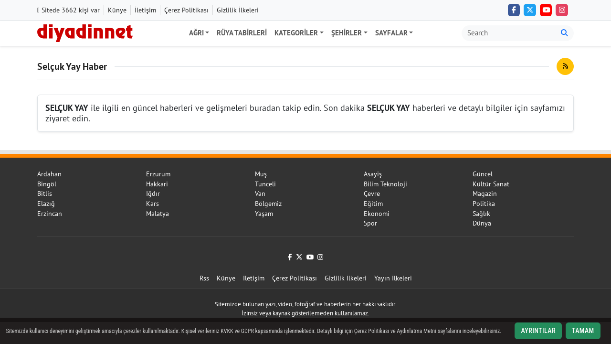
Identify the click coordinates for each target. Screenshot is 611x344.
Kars (152, 203)
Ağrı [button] (196, 32)
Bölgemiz (268, 203)
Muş (261, 174)
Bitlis (44, 193)
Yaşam (264, 213)
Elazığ (46, 203)
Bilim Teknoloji (385, 184)
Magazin (485, 193)
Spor (370, 223)
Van (260, 193)
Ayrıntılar (538, 330)
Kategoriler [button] (296, 32)
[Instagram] (562, 10)
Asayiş (373, 174)
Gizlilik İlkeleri (238, 10)
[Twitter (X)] (530, 10)
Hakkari (157, 184)
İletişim (145, 10)
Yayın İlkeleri (393, 278)
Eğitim (373, 203)
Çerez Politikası (186, 10)
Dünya (482, 223)
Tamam (583, 330)
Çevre (372, 193)
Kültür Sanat (491, 184)
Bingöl (46, 184)
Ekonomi (377, 213)
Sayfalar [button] (391, 32)
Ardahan (49, 174)
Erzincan (49, 213)
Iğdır (153, 193)
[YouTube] (546, 10)
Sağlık (481, 213)
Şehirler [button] (346, 32)
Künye (117, 10)
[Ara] (564, 33)
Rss (204, 278)
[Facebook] (514, 10)
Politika (484, 203)
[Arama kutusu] (509, 33)
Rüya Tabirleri (242, 32)
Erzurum (158, 174)
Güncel (483, 174)
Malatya (157, 213)
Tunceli (265, 184)
